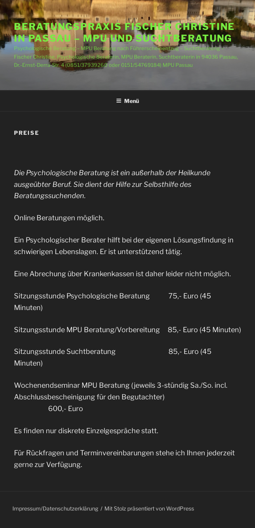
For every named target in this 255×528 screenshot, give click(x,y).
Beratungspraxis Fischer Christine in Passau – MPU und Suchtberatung (124, 32)
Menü (127, 101)
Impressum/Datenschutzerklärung (55, 508)
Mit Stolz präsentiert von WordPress (149, 508)
